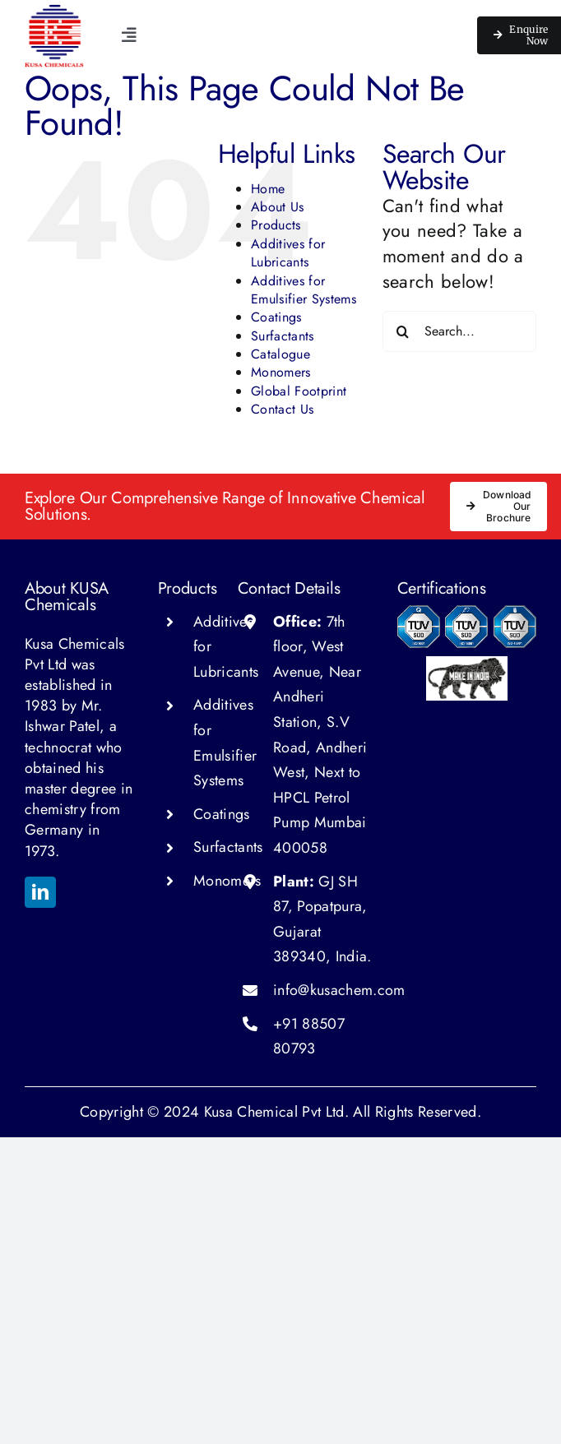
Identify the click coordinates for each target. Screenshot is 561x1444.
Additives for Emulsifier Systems (303, 289)
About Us (277, 206)
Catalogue (280, 354)
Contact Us (282, 409)
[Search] (403, 331)
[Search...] (459, 331)
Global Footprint (298, 391)
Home (268, 188)
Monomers (281, 372)
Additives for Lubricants (288, 252)
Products (276, 224)
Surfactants (282, 335)
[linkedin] (40, 892)
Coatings (276, 317)
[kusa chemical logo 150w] (54, 13)
